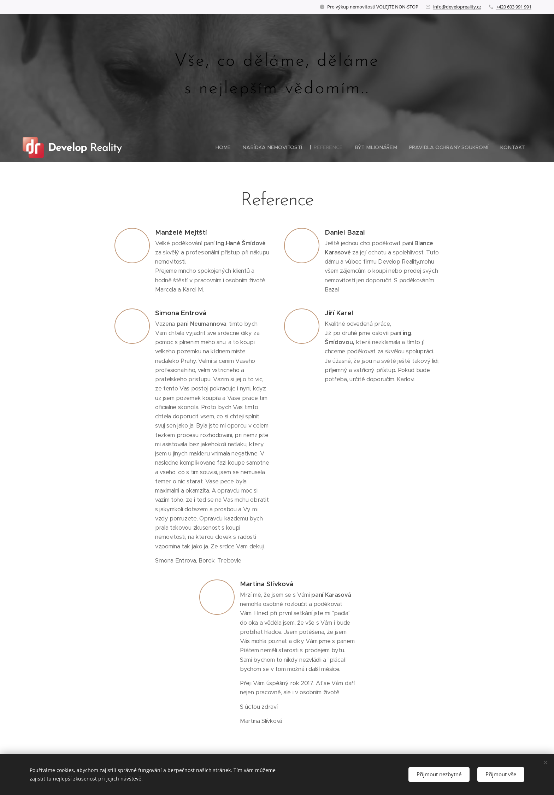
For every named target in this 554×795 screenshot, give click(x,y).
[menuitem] (226, 147)
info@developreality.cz (457, 7)
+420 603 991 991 (513, 7)
